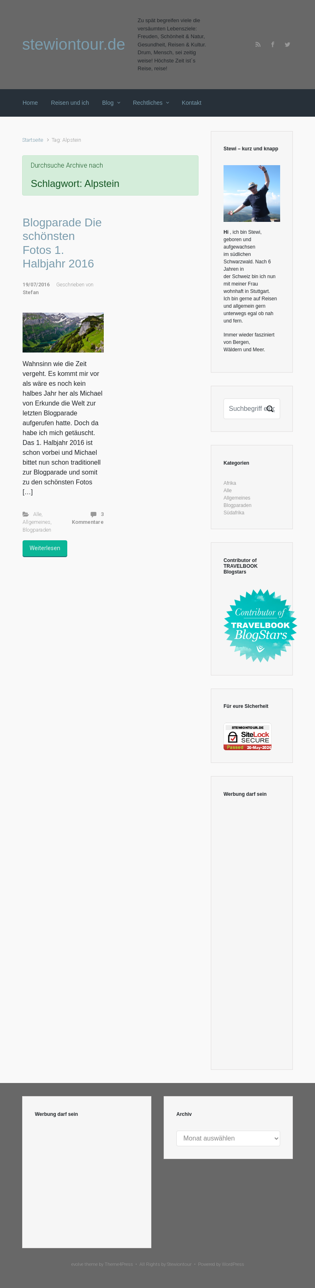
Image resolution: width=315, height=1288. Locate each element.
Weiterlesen (45, 548)
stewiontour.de (74, 44)
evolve (77, 1264)
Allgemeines (36, 522)
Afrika (230, 483)
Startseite (32, 140)
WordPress (233, 1264)
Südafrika (234, 513)
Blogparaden (37, 530)
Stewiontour (179, 1264)
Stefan (31, 292)
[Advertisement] (252, 934)
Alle (37, 514)
